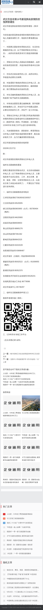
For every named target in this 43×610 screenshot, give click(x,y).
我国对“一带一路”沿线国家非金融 (18, 551)
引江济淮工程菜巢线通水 (12, 376)
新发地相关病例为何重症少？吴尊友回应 (21, 603)
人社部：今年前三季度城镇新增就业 (19, 534)
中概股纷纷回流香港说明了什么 (18, 599)
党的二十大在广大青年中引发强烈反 (19, 543)
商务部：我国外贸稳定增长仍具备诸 (19, 560)
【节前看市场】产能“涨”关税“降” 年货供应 (22, 594)
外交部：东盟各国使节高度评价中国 (19, 569)
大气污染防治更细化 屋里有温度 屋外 (20, 556)
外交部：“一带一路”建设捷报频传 (19, 573)
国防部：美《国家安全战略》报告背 (19, 565)
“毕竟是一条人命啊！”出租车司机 (18, 547)
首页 (11, 12)
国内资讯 (18, 12)
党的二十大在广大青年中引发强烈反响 (16, 379)
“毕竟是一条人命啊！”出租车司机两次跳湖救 (19, 382)
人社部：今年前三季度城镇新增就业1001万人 (19, 373)
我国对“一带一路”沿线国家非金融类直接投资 (19, 385)
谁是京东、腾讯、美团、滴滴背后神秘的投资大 (23, 590)
